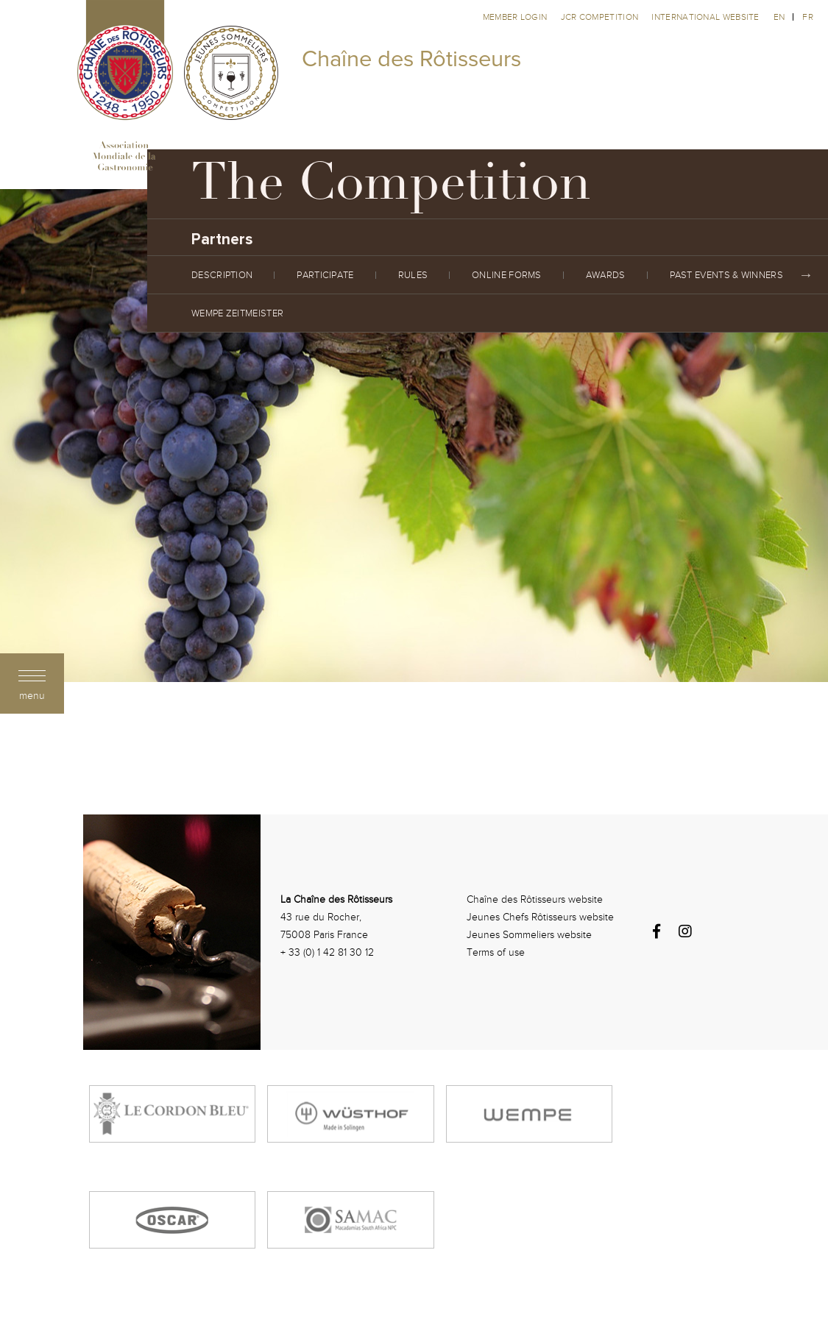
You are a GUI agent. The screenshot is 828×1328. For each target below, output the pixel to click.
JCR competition (601, 17)
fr (807, 17)
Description (221, 275)
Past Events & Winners (726, 275)
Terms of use (496, 952)
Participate (325, 275)
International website (705, 17)
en (779, 17)
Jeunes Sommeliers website (529, 934)
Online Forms (507, 275)
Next (806, 275)
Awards (606, 275)
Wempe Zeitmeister (237, 313)
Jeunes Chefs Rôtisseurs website (540, 917)
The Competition (391, 187)
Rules (413, 275)
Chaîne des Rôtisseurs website (535, 899)
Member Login (516, 17)
